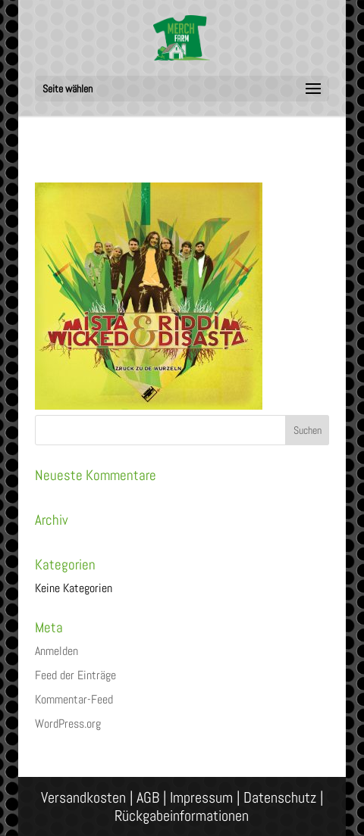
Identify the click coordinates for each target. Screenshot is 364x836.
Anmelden (56, 651)
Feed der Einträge (75, 675)
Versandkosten (83, 797)
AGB (147, 797)
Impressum (201, 797)
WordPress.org (68, 724)
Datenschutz (279, 797)
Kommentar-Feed (74, 699)
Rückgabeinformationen (182, 815)
